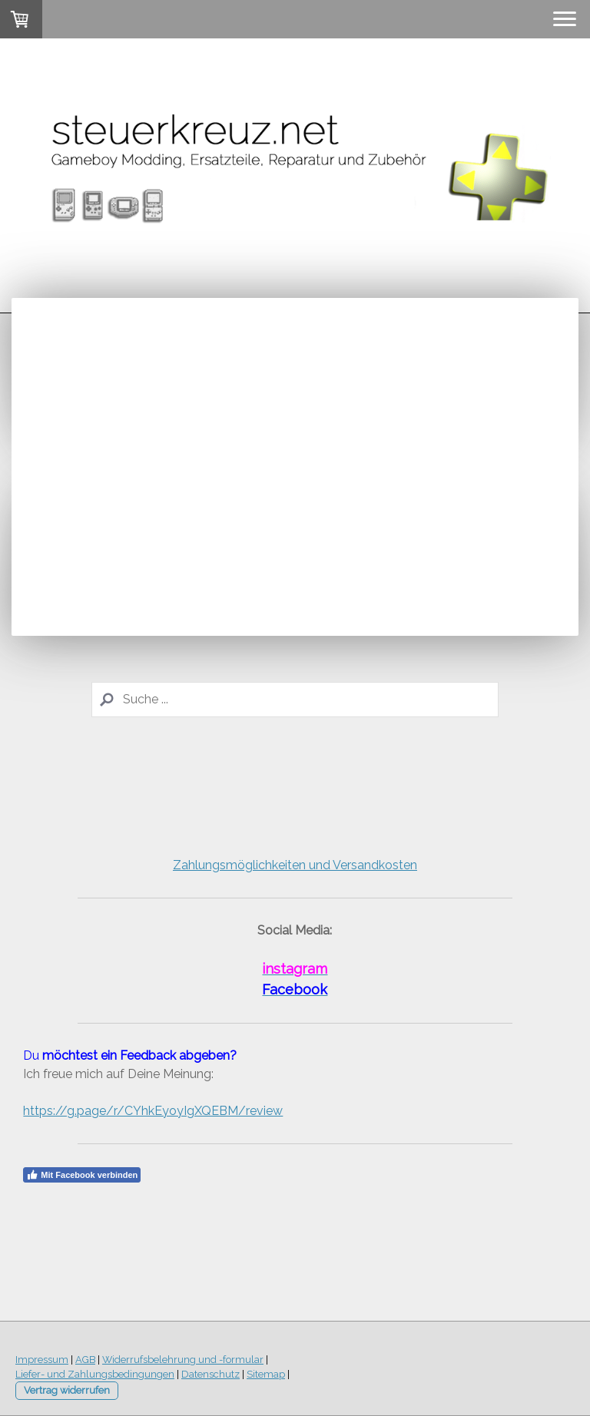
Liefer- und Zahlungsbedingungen (94, 1374)
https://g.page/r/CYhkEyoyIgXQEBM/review (153, 1110)
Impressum (41, 1359)
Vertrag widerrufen (67, 1390)
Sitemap (266, 1374)
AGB (85, 1359)
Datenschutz (210, 1374)
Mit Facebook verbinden (82, 1175)
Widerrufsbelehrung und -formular (183, 1359)
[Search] (295, 699)
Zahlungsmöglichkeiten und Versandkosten (295, 865)
